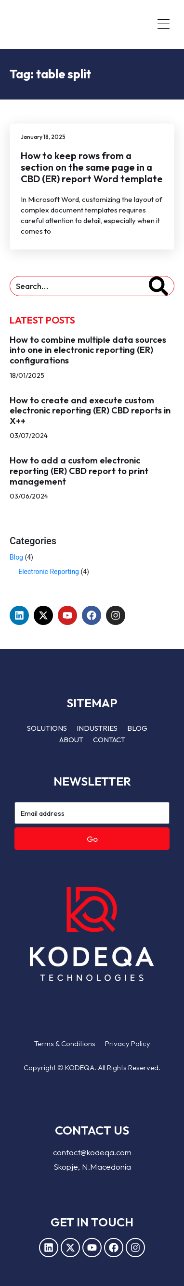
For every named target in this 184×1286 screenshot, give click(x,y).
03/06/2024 (29, 496)
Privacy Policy (127, 1043)
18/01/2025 (27, 375)
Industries (97, 728)
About (71, 739)
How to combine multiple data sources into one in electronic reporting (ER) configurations (88, 350)
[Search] (158, 286)
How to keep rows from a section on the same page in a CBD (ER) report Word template (92, 167)
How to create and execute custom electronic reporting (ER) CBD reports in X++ (90, 410)
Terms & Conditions (64, 1043)
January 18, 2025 (43, 136)
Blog (16, 557)
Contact (109, 739)
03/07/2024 (29, 435)
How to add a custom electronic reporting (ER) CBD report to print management (79, 471)
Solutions (47, 728)
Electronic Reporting (48, 571)
